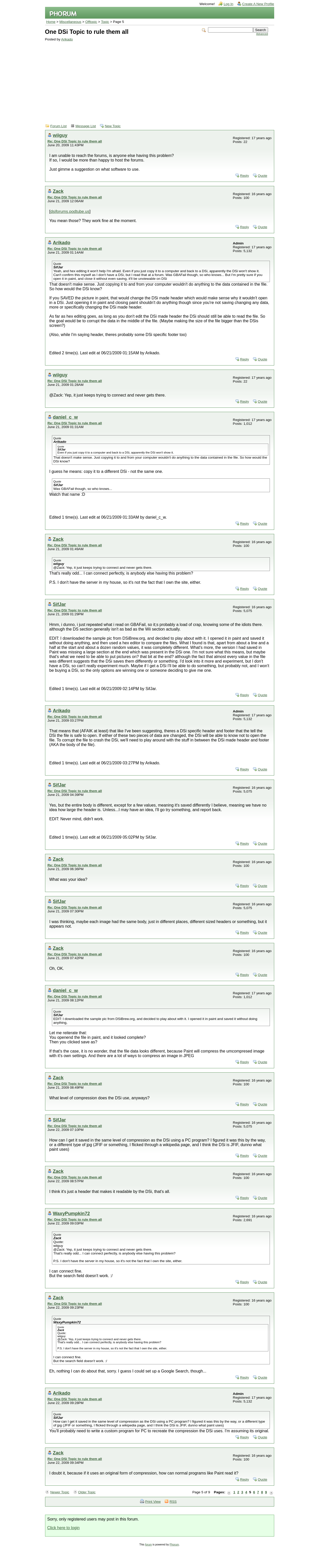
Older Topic (87, 1492)
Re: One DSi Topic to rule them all (75, 141)
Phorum (174, 1544)
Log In (228, 4)
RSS (173, 1501)
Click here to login (63, 1528)
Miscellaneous (70, 22)
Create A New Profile (258, 4)
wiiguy (60, 135)
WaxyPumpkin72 (71, 1213)
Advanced (262, 34)
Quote (262, 176)
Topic (105, 22)
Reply (244, 176)
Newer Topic (60, 1492)
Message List (86, 126)
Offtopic (91, 22)
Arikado (67, 39)
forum (148, 1544)
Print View (153, 1501)
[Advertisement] (156, 79)
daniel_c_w (65, 417)
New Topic (112, 126)
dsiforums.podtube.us (69, 211)
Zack (58, 191)
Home (51, 22)
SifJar (59, 604)
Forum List (58, 126)
